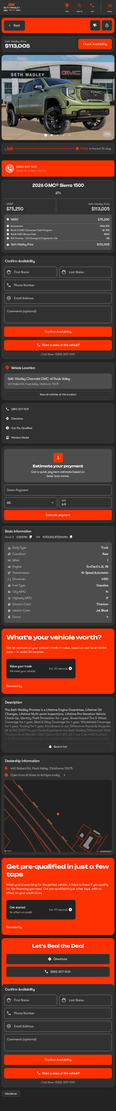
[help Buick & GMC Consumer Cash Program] (7, 230)
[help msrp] (7, 219)
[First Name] (30, 272)
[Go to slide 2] (51, 135)
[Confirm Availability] (58, 332)
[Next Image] (108, 97)
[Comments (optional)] (58, 314)
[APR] (85, 502)
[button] (67, 7)
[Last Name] (85, 272)
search (80, 11)
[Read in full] (58, 747)
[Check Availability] (95, 44)
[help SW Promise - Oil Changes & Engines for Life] (7, 238)
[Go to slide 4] (63, 135)
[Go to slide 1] (45, 135)
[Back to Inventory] (14, 25)
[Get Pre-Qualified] (19, 428)
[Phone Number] (58, 285)
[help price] (7, 244)
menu (109, 11)
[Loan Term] (30, 502)
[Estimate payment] (58, 515)
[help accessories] (7, 226)
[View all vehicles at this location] (58, 394)
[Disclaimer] (11, 1093)
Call (92, 11)
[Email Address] (58, 298)
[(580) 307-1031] (17, 409)
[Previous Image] (8, 97)
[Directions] (14, 418)
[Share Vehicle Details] (107, 25)
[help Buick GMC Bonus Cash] (7, 234)
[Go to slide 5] (69, 135)
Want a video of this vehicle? (58, 345)
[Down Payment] (58, 490)
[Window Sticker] (17, 437)
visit (67, 11)
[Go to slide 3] (57, 135)
